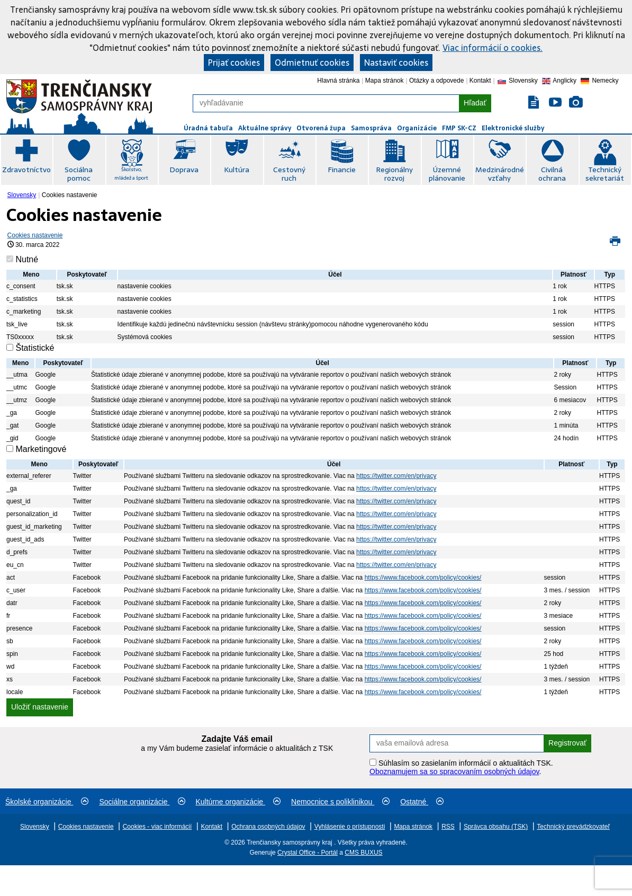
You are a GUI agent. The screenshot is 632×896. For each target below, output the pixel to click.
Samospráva (371, 128)
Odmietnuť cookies (312, 62)
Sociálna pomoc (79, 174)
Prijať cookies (234, 62)
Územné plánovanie (447, 174)
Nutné (26, 259)
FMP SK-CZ (459, 128)
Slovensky (22, 195)
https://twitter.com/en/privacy (396, 476)
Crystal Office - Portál (307, 852)
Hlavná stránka (338, 80)
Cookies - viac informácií (157, 826)
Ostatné (422, 801)
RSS (448, 826)
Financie (342, 169)
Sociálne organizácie (142, 801)
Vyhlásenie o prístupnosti (349, 826)
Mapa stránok (384, 80)
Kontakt (480, 80)
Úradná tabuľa (208, 128)
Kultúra (236, 169)
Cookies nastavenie (35, 235)
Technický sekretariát (604, 174)
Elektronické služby (513, 128)
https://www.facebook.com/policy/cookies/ (423, 577)
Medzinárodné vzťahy (499, 174)
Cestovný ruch (289, 174)
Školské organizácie (46, 801)
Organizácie (417, 128)
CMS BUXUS (363, 852)
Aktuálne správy (264, 128)
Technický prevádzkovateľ (573, 826)
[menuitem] (23, 195)
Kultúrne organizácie (238, 801)
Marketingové (40, 449)
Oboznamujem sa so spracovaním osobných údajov (454, 771)
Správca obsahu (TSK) (496, 826)
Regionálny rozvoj (394, 174)
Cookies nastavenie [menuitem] (69, 195)
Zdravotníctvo (26, 169)
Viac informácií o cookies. (493, 48)
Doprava (183, 169)
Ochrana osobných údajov (268, 826)
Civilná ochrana (552, 174)
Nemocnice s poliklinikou (340, 801)
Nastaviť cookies (396, 62)
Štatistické (34, 347)
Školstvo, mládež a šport (131, 173)
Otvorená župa (321, 128)
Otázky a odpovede (436, 80)
